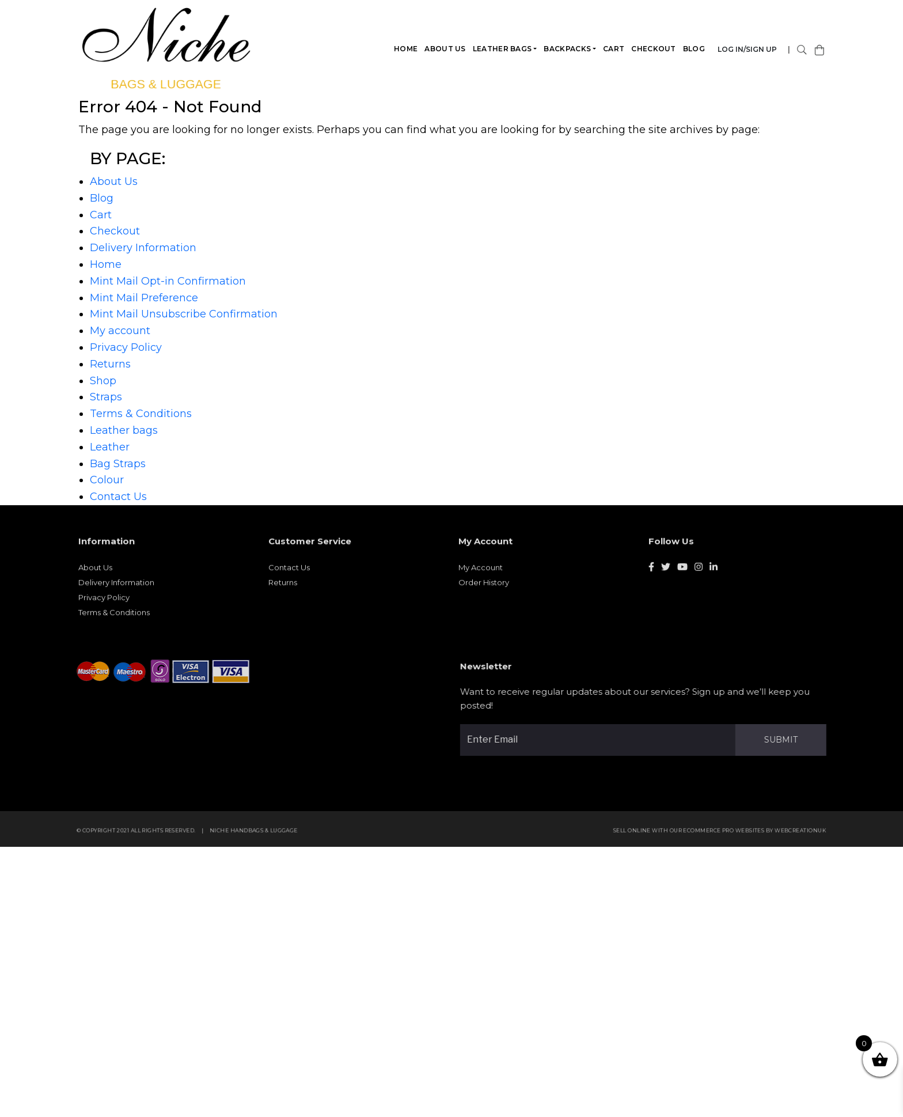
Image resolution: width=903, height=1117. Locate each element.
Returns (110, 364)
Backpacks (567, 48)
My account (120, 330)
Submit (785, 739)
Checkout (654, 48)
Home (406, 48)
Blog (694, 48)
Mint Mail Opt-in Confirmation (168, 281)
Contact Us (118, 496)
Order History (483, 586)
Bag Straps (118, 463)
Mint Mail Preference (144, 297)
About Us (445, 48)
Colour (107, 480)
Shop (103, 380)
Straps (106, 397)
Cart (614, 48)
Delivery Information (143, 247)
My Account (480, 571)
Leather (110, 447)
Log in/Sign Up (747, 49)
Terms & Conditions (141, 413)
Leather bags (502, 48)
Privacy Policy (126, 347)
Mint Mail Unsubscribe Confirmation (184, 314)
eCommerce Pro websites (727, 834)
